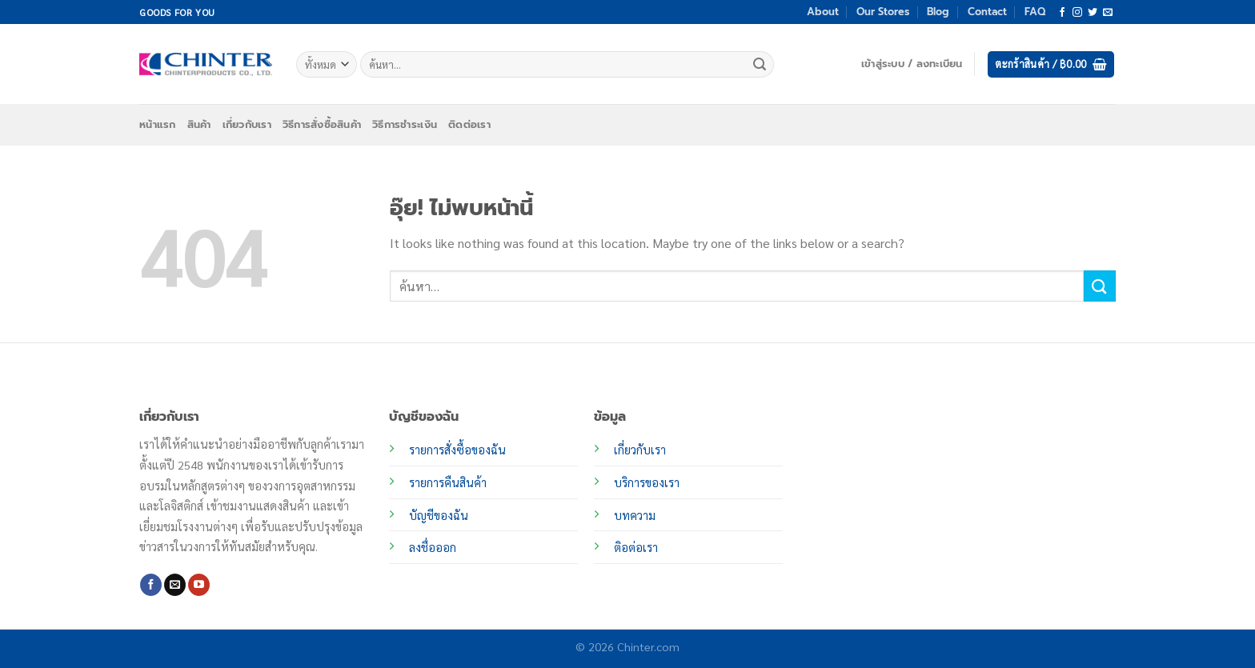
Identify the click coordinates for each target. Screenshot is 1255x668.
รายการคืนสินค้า (448, 482)
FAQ (1034, 11)
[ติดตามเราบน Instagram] (1077, 12)
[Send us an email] (1108, 12)
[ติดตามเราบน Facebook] (1062, 12)
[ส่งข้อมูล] (759, 64)
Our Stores (882, 11)
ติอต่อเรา (636, 547)
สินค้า (199, 124)
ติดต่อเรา (469, 124)
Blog (938, 11)
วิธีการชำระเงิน (404, 124)
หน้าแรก (157, 124)
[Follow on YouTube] (199, 585)
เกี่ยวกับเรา (247, 124)
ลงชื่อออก (432, 547)
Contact (987, 11)
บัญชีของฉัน (438, 515)
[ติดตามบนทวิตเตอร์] (1092, 12)
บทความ (635, 515)
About (823, 11)
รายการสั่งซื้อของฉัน (457, 449)
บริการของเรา (647, 482)
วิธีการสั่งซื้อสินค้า (322, 124)
